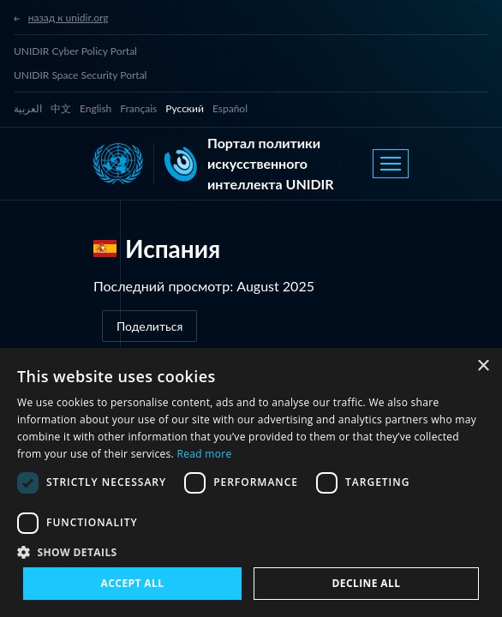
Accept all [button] (132, 583)
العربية (28, 108)
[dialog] (251, 482)
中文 (61, 108)
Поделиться (149, 326)
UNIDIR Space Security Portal (80, 75)
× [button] (482, 366)
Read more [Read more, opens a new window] (204, 453)
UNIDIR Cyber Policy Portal (75, 51)
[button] (251, 551)
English (95, 108)
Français (138, 108)
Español (230, 108)
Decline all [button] (366, 583)
